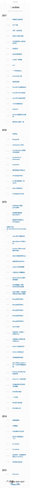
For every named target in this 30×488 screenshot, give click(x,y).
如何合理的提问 (17, 54)
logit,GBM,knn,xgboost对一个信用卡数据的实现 (19, 365)
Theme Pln (15, 484)
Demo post (15, 474)
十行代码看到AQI (17, 104)
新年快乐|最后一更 (18, 122)
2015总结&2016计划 (18, 194)
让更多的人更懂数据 (18, 272)
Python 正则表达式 (18, 352)
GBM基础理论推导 (17, 357)
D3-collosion (15, 444)
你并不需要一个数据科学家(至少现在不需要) (19, 293)
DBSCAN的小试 (16, 408)
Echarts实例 (15, 327)
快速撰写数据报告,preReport (17, 214)
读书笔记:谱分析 (17, 462)
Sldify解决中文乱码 (18, 431)
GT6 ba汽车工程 (17, 76)
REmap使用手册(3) (17, 310)
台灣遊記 (15, 426)
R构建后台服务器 (17, 19)
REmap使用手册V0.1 (18, 321)
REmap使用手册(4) (17, 299)
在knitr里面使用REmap (19, 256)
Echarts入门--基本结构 (19, 379)
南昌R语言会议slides (18, 261)
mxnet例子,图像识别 (18, 236)
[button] (5, 2)
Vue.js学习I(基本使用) (18, 98)
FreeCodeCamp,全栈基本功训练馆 (18, 151)
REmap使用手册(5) (17, 305)
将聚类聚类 (15, 420)
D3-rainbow (15, 449)
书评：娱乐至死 (17, 30)
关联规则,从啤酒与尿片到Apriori (18, 340)
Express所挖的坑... (17, 188)
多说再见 (15, 49)
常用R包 (14, 134)
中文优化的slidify (17, 176)
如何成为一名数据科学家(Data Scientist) (19, 456)
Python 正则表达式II (18, 346)
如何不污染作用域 (17, 36)
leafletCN (15, 109)
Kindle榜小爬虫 (16, 392)
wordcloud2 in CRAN (18, 145)
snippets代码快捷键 (18, 267)
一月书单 (15, 397)
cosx (13, 65)
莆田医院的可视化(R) (18, 170)
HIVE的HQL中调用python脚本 (17, 206)
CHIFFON (15, 2)
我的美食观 (15, 82)
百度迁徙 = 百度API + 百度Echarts (18, 333)
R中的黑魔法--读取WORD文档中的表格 (18, 286)
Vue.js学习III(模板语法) (19, 87)
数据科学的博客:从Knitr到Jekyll (18, 221)
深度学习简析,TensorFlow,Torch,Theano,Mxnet (16, 229)
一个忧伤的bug (16, 71)
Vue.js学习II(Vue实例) (18, 93)
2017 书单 (15, 25)
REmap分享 (15, 139)
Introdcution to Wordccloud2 (16, 158)
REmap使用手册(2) (17, 316)
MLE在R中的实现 (17, 403)
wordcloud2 (15, 165)
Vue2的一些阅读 (17, 60)
